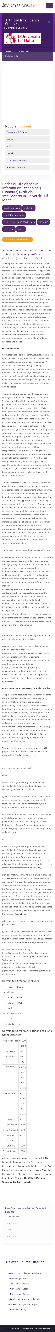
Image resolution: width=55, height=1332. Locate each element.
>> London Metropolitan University (23, 1299)
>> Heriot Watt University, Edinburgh (24, 1273)
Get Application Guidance (17, 239)
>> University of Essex (17, 1288)
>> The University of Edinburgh (22, 1304)
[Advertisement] (27, 95)
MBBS (10, 146)
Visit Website (12, 56)
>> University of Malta (17, 1278)
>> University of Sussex (18, 1294)
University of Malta (16, 28)
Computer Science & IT (17, 160)
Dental (10, 153)
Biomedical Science (16, 167)
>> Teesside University (18, 1283)
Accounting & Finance (17, 132)
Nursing (10, 139)
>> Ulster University (16, 1309)
